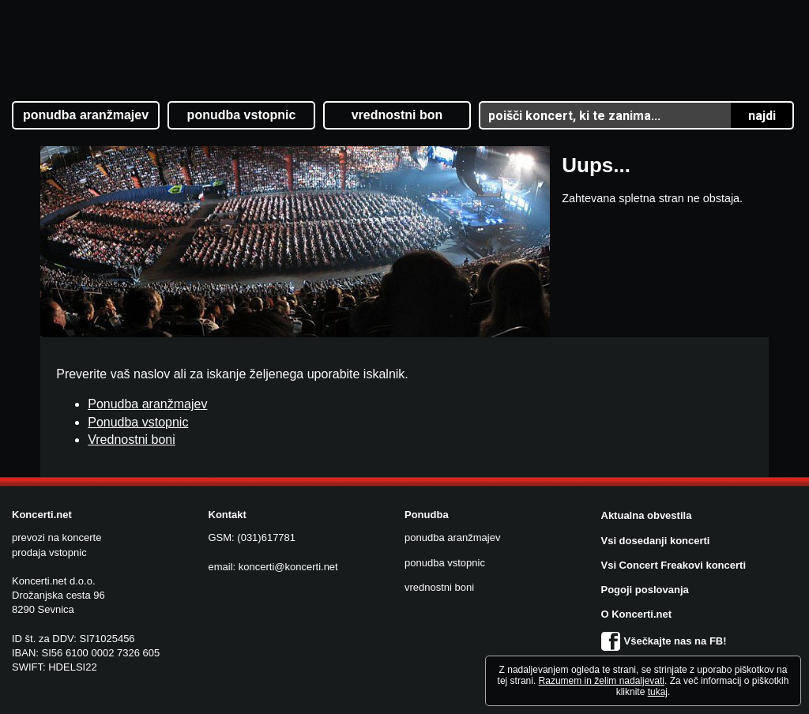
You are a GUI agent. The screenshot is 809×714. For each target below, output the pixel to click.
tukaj (658, 691)
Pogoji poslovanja (645, 590)
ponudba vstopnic (444, 563)
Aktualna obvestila (646, 515)
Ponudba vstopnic (138, 422)
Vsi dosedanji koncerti (655, 541)
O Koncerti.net (636, 614)
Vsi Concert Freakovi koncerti (674, 565)
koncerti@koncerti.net (288, 567)
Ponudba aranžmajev (147, 404)
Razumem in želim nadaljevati (601, 680)
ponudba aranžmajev (452, 537)
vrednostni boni (439, 587)
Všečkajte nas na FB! (664, 641)
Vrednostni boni (131, 439)
